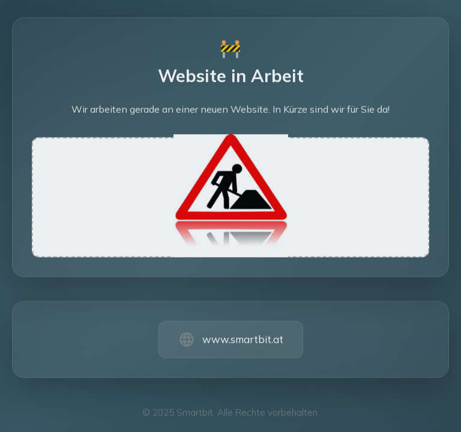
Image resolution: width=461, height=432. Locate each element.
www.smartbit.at (242, 341)
